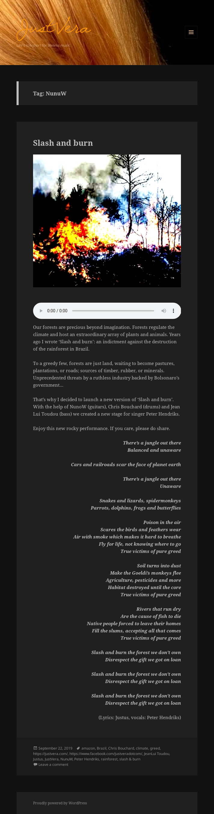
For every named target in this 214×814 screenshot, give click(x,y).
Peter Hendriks (86, 759)
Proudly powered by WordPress (60, 803)
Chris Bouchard (121, 748)
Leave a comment (53, 764)
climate (142, 748)
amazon (88, 748)
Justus (38, 759)
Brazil (101, 748)
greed (155, 748)
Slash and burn (63, 142)
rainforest (109, 759)
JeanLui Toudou (156, 753)
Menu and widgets (191, 38)
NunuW (66, 759)
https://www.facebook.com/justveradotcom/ (105, 753)
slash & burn (129, 759)
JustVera (52, 759)
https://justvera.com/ (50, 753)
